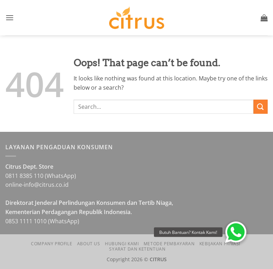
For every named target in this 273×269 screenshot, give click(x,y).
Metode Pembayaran (169, 244)
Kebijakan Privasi (219, 244)
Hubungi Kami (122, 244)
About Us (88, 244)
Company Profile (51, 244)
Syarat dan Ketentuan (137, 249)
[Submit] (260, 106)
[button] (9, 17)
